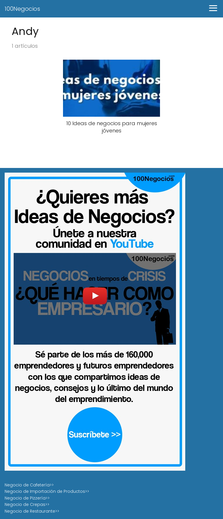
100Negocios (22, 9)
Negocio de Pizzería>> (27, 498)
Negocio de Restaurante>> (32, 511)
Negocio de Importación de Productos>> (47, 491)
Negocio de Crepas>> (27, 504)
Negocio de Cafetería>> (29, 485)
